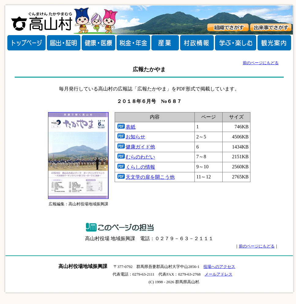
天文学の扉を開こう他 (150, 177)
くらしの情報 (140, 167)
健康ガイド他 (140, 146)
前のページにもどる (261, 62)
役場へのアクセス (219, 266)
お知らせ (135, 136)
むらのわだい (140, 156)
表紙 (130, 127)
